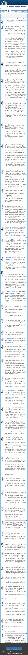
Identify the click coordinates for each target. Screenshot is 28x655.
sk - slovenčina (24, 6)
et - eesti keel (11, 6)
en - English (13, 6)
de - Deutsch (10, 6)
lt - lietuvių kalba (18, 6)
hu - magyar (19, 6)
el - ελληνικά (12, 6)
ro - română (23, 6)
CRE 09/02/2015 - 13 (10, 12)
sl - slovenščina (25, 6)
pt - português (22, 6)
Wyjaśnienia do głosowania (17, 12)
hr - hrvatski (15, 6)
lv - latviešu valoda (17, 6)
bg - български (7, 6)
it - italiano (16, 6)
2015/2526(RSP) (5, 9)
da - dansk (9, 6)
